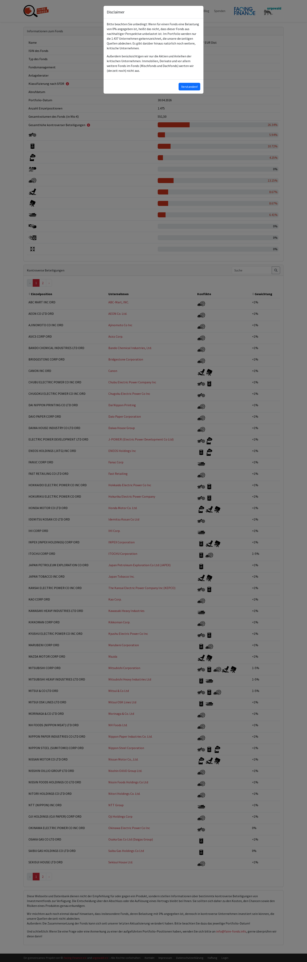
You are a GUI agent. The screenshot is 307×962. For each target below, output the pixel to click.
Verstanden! (189, 87)
